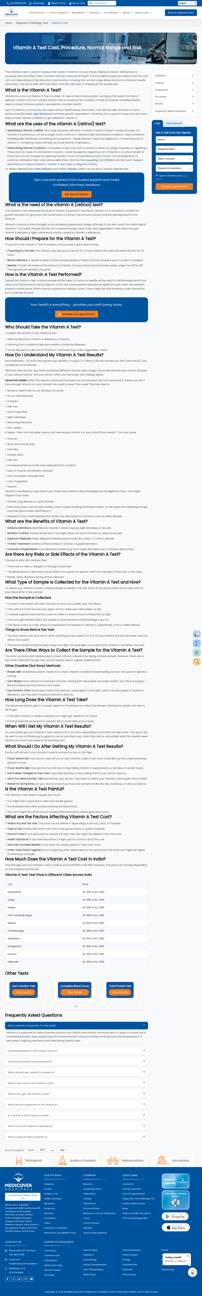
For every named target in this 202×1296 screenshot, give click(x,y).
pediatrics (88, 1254)
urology (126, 1259)
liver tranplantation (93, 1269)
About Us (87, 1184)
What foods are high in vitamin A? (27, 1137)
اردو (52, 1150)
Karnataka (173, 1160)
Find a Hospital (60, 12)
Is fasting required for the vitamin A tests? (32, 1050)
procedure (49, 1218)
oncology (49, 1274)
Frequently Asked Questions (170, 111)
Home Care (77, 3)
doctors (48, 1188)
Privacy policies (91, 1222)
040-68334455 (16, 1254)
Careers (87, 1198)
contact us (128, 1184)
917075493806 (16, 1272)
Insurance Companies (55, 1227)
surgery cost (50, 1193)
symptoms (49, 1208)
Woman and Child (131, 1188)
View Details (23, 992)
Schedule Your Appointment (76, 314)
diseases (49, 1213)
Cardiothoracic (52, 1255)
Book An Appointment (181, 12)
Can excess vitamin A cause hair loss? (30, 1061)
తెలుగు (31, 1150)
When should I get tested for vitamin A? (31, 1072)
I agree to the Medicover (172, 177)
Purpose (159, 83)
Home (8, 23)
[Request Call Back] (192, 1272)
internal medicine (131, 1250)
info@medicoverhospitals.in (23, 1263)
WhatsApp (37, 3)
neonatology (90, 1259)
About (128, 12)
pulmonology (129, 1274)
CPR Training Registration (135, 1218)
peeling (93, 160)
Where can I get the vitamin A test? (29, 1094)
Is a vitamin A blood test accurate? (28, 1115)
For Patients (112, 12)
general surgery (52, 1269)
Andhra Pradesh (77, 1160)
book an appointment (133, 1193)
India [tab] (157, 123)
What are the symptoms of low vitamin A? (33, 1104)
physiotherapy (129, 1264)
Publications (89, 1193)
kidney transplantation (95, 1264)
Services (95, 12)
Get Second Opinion (76, 194)
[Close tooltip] (187, 1255)
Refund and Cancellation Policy (60, 1232)
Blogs (125, 1208)
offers (47, 1222)
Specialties (79, 12)
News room (89, 1203)
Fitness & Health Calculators (136, 1213)
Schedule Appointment (174, 186)
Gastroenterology (53, 1265)
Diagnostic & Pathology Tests (32, 23)
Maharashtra (124, 1160)
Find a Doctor (38, 12)
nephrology (89, 1274)
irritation (109, 160)
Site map (87, 1227)
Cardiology (50, 1250)
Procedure (160, 96)
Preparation (161, 89)
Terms (86, 1218)
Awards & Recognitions (95, 1232)
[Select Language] (187, 3)
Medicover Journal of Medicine (99, 1213)
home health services (133, 1203)
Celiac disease (43, 169)
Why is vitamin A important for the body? (32, 1025)
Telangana (29, 1160)
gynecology (168, 1269)
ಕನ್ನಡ (62, 1150)
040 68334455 (16, 3)
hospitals (49, 1184)
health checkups (53, 1198)
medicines (49, 1203)
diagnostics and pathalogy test (138, 1198)
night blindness (42, 114)
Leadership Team (92, 1188)
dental (165, 1250)
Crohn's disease (67, 169)
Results (159, 103)
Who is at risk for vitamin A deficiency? (30, 1126)
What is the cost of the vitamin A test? (31, 1083)
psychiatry (127, 1269)
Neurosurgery (90, 1250)
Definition (160, 75)
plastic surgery (130, 1254)
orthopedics (50, 1260)
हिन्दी (42, 1150)
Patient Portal (57, 3)
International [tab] (174, 123)
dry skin (112, 110)
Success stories (91, 1208)
